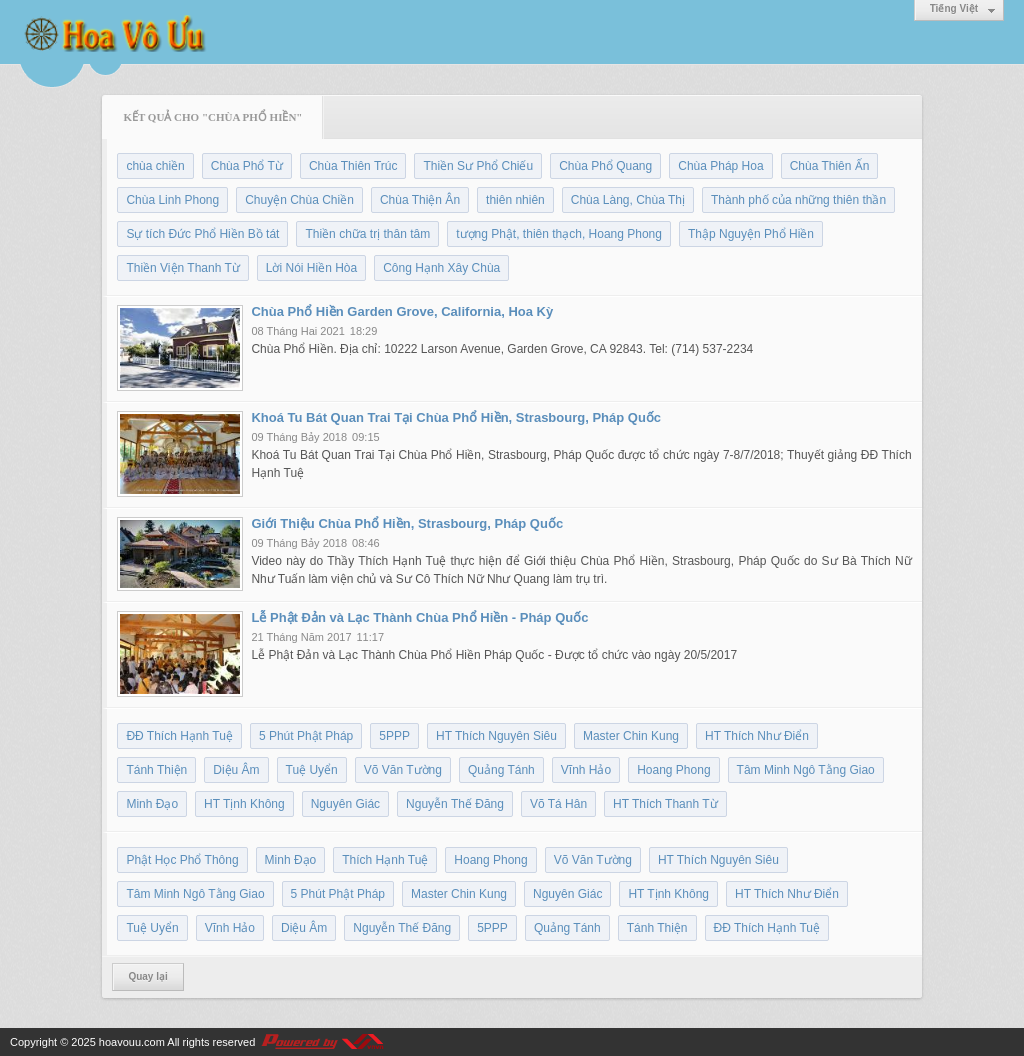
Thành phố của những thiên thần (798, 200)
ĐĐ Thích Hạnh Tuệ (179, 736)
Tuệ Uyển (312, 770)
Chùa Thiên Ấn (830, 166)
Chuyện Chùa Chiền (299, 200)
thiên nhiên (515, 200)
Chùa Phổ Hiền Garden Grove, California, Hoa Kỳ (402, 311)
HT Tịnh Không (244, 804)
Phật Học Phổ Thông (182, 860)
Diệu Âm (236, 770)
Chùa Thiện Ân (420, 200)
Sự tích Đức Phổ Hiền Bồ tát (202, 234)
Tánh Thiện (156, 770)
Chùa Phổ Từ (247, 166)
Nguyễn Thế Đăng (455, 804)
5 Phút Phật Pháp (306, 736)
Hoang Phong (673, 770)
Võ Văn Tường (403, 770)
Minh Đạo (152, 804)
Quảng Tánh (501, 770)
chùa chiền (155, 166)
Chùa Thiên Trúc (353, 166)
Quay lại (147, 976)
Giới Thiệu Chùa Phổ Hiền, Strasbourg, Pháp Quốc (407, 523)
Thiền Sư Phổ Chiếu (478, 166)
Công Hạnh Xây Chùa (441, 268)
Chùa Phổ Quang (605, 166)
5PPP (394, 736)
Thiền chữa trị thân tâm (367, 234)
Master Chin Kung (631, 736)
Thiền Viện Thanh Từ (182, 268)
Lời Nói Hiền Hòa (311, 268)
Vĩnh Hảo (586, 770)
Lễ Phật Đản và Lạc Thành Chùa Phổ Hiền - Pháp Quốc (419, 617)
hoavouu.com (132, 1042)
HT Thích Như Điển (757, 736)
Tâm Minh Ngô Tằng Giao (806, 770)
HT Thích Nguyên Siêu (496, 736)
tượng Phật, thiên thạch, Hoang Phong (559, 234)
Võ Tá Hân (558, 804)
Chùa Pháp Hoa (720, 166)
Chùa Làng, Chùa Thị (628, 200)
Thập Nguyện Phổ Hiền (751, 234)
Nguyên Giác (345, 804)
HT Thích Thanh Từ (665, 804)
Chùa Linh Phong (172, 200)
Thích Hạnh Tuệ (385, 860)
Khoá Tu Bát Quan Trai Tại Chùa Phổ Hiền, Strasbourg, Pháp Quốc (456, 417)
